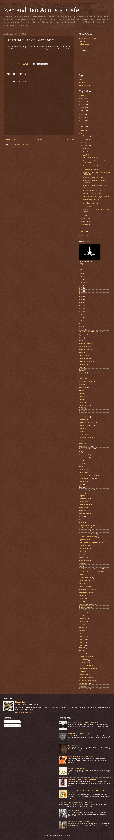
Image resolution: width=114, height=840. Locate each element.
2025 (83, 95)
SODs (81, 624)
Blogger (67, 835)
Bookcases (82, 387)
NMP (80, 566)
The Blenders (83, 660)
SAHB (81, 601)
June (85, 152)
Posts (7, 722)
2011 (83, 232)
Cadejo (81, 408)
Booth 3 (81, 396)
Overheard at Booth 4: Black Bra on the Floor (83, 722)
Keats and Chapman (85, 525)
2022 (83, 104)
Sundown (82, 630)
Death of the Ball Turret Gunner (78, 734)
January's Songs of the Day (92, 190)
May (84, 155)
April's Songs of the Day (90, 203)
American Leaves (84, 346)
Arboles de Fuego (85, 358)
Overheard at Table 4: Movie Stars (94, 166)
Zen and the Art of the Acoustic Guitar (91, 689)
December (86, 136)
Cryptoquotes (83, 434)
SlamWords (82, 619)
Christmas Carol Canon (86, 422)
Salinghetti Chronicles (86, 604)
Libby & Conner (84, 531)
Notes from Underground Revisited (90, 572)
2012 (83, 229)
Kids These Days (84, 528)
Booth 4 (81, 399)
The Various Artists (85, 662)
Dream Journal (84, 455)
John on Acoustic (73, 810)
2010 (83, 235)
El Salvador (82, 464)
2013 (83, 133)
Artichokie (82, 364)
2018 (83, 117)
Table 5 (81, 648)
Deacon (81, 443)
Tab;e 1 (81, 633)
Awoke (81, 367)
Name (81, 563)
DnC (80, 452)
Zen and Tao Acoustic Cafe (41, 10)
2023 (83, 101)
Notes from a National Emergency (90, 569)
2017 (83, 120)
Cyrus (81, 440)
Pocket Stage (83, 583)
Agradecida (82, 335)
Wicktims (82, 686)
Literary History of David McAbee (90, 542)
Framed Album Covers (86, 478)
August (85, 145)
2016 (83, 124)
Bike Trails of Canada (86, 381)
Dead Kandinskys (84, 446)
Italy (80, 519)
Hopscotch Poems (85, 504)
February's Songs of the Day (92, 193)
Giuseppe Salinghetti (86, 490)
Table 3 (81, 642)
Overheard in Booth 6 (75, 745)
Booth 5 (81, 402)
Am (80, 341)
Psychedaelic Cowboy (86, 589)
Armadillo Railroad (85, 361)
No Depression (84, 44)
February (86, 221)
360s (80, 326)
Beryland (82, 373)
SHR (80, 616)
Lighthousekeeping (85, 540)
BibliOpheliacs (83, 379)
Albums (81, 338)
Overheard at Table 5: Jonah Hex (79, 822)
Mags (80, 554)
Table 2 (81, 639)
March (85, 218)
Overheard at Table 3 (86, 578)
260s (80, 320)
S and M (81, 598)
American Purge (84, 349)
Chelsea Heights (84, 417)
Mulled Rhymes (84, 560)
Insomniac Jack (84, 513)
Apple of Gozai (84, 355)
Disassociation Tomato (86, 449)
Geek (80, 487)
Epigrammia (83, 472)
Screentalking (83, 607)
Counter (81, 428)
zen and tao (21, 702)
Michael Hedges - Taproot (76, 768)
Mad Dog (82, 551)
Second (81, 610)
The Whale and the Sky (86, 665)
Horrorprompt (83, 507)
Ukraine (81, 671)
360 (80, 323)
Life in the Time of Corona (87, 537)
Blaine (81, 384)
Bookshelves (83, 82)
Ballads (81, 370)
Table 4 (14, 67)
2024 (83, 98)
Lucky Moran (83, 545)
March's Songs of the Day (91, 200)
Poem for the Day (88, 206)
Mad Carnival (83, 548)
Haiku (81, 493)
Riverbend (82, 595)
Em (80, 466)
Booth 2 (81, 393)
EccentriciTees (83, 458)
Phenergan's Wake (85, 581)
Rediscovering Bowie (86, 592)
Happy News (83, 41)
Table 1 (81, 636)
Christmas (82, 420)
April (84, 215)
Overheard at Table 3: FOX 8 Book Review (82, 779)
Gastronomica (83, 481)
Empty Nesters (84, 469)
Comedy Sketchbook (86, 425)
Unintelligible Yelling (85, 677)
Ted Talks (82, 654)
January (86, 225)
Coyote (81, 431)
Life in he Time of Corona (87, 534)
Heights (81, 496)
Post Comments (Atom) (21, 144)
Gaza (80, 484)
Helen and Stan (84, 499)
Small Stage (83, 621)
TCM (80, 651)
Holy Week (82, 501)
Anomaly (82, 352)
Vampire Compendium (86, 680)
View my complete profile (23, 712)
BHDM (81, 376)
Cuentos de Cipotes (85, 437)
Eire (80, 461)
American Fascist (84, 344)
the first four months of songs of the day (96, 197)
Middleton (82, 557)
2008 (80, 273)
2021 (83, 108)
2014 (83, 130)
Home (39, 140)
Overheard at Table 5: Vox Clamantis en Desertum (75, 802)
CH (80, 414)
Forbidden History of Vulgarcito (89, 475)
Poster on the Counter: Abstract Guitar (80, 757)
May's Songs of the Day (90, 158)
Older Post (69, 140)
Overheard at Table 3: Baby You (93, 177)
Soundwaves (83, 627)
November (86, 139)
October (86, 142)
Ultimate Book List (85, 85)
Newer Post (9, 140)
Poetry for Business (85, 586)
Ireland (81, 516)
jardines (81, 522)
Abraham (82, 329)
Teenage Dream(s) (85, 657)
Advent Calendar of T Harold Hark (90, 332)
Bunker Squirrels (84, 405)
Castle (81, 411)
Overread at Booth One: (90, 169)
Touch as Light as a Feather (88, 668)
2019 (83, 114)
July (84, 149)
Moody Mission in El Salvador (88, 38)
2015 (83, 127)
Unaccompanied (84, 674)
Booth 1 (81, 390)
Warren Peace (83, 683)
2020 (83, 111)
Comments (9, 725)
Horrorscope (83, 510)
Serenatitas (82, 613)
